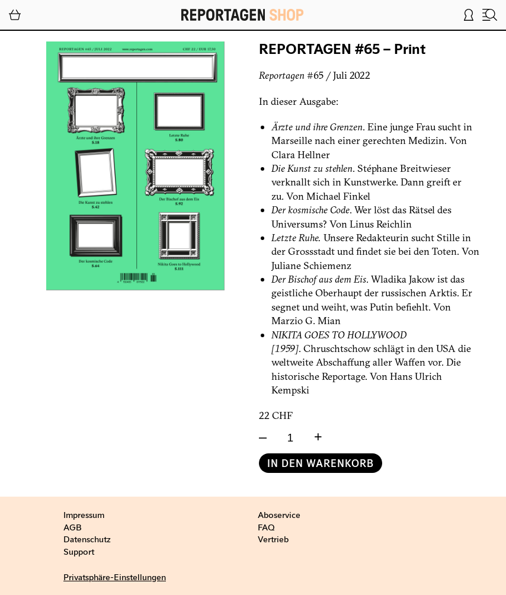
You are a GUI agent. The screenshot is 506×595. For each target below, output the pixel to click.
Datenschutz (87, 538)
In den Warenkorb (320, 463)
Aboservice (279, 514)
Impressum (83, 514)
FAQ (266, 527)
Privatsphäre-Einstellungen (114, 576)
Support (78, 551)
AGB (72, 527)
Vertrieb (273, 538)
